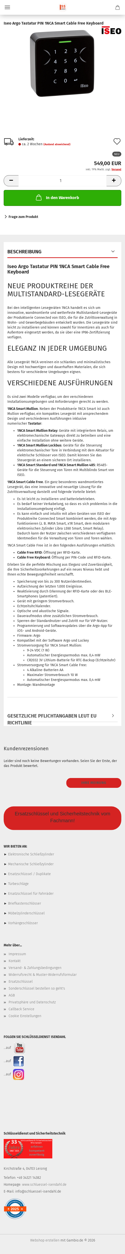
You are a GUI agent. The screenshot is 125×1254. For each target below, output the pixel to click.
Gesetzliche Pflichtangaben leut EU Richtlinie (52, 717)
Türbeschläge (18, 884)
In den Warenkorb (57, 197)
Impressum (17, 954)
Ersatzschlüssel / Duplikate (29, 874)
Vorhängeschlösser (23, 923)
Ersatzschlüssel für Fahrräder (31, 894)
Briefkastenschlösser (24, 903)
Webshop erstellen (44, 1240)
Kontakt (15, 961)
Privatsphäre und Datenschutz (32, 1002)
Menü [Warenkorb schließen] (7, 7)
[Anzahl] (62, 180)
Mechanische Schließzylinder (30, 864)
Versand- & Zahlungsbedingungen (35, 968)
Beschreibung (24, 252)
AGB (12, 995)
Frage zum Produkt (23, 217)
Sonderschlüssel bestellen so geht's (37, 988)
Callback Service (21, 1009)
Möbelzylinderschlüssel (26, 913)
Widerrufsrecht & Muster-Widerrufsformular (43, 975)
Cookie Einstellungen (25, 1016)
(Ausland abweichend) (56, 144)
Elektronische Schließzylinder (30, 854)
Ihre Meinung (93, 783)
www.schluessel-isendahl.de (44, 1184)
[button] (11, 180)
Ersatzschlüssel (21, 982)
